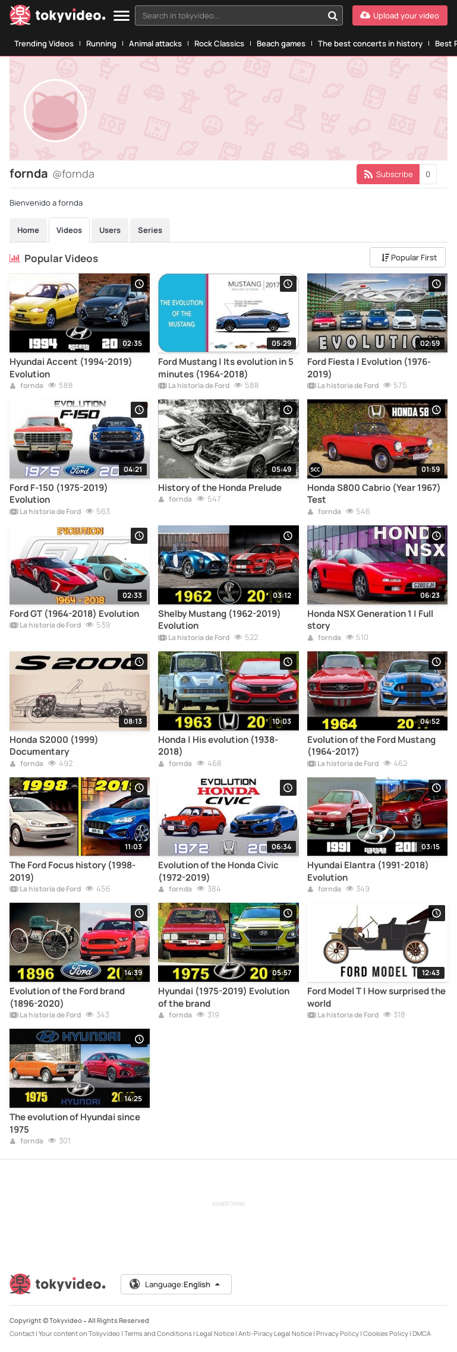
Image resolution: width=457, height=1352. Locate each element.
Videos (69, 230)
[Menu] (121, 16)
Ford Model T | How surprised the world (376, 997)
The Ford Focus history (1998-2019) (72, 871)
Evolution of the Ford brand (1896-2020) (67, 997)
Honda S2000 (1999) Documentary (54, 746)
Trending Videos (44, 43)
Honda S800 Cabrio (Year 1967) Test (374, 494)
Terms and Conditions (158, 1333)
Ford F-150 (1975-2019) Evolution (59, 494)
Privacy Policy (337, 1333)
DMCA (421, 1333)
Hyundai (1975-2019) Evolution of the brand (223, 997)
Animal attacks (155, 43)
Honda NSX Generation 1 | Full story (370, 620)
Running (101, 43)
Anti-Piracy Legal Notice (275, 1333)
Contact (22, 1333)
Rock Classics (219, 43)
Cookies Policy (385, 1333)
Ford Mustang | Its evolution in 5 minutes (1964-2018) (226, 368)
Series (150, 230)
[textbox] (228, 15)
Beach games (281, 43)
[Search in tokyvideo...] (333, 15)
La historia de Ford (193, 386)
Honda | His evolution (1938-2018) (218, 746)
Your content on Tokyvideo (79, 1333)
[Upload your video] (399, 15)
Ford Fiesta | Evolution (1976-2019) (369, 368)
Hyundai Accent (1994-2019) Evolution (71, 368)
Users (110, 230)
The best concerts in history (370, 43)
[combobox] (239, 15)
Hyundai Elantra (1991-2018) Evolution (368, 871)
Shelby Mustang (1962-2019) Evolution (219, 620)
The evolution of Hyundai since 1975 (75, 1123)
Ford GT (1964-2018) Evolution (74, 614)
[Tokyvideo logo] (58, 18)
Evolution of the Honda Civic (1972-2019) (218, 871)
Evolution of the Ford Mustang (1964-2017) (371, 746)
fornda (26, 386)
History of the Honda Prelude (220, 488)
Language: (175, 1284)
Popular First (409, 257)
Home (28, 230)
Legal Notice (215, 1333)
